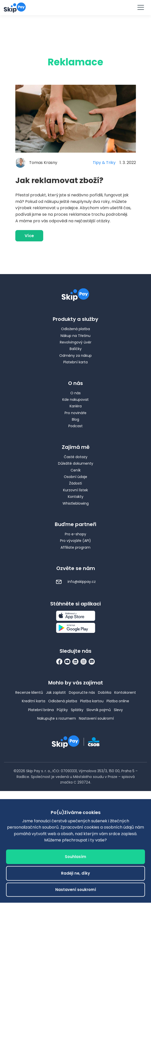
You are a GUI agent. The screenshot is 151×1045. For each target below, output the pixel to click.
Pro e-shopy (75, 534)
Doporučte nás (82, 692)
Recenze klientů (29, 692)
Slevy (118, 709)
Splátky (77, 709)
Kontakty (75, 496)
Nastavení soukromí (96, 718)
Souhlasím (75, 948)
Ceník (76, 470)
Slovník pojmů (98, 709)
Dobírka (104, 692)
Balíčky (76, 348)
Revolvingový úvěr (75, 342)
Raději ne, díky (75, 965)
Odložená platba (75, 328)
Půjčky (62, 709)
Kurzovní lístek (75, 490)
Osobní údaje (75, 476)
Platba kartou (92, 701)
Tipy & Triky (104, 162)
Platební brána (41, 709)
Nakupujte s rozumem (56, 718)
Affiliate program (75, 547)
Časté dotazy (75, 456)
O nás (75, 393)
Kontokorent (125, 692)
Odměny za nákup (75, 355)
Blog (75, 419)
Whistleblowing (76, 503)
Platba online (118, 701)
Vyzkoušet (75, 7)
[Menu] (140, 7)
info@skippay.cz (75, 581)
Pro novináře (75, 412)
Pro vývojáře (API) (75, 540)
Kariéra (76, 406)
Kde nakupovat (75, 399)
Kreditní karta (33, 701)
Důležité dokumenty (75, 463)
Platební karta (75, 362)
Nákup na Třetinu (75, 335)
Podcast (75, 425)
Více (29, 236)
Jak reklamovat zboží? (59, 180)
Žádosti (75, 483)
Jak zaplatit (56, 692)
